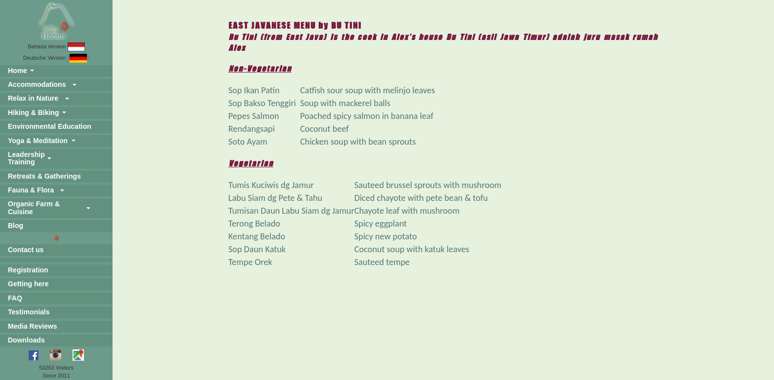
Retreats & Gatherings (44, 176)
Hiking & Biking (33, 112)
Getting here (28, 284)
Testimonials (29, 312)
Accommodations (37, 84)
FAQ (15, 298)
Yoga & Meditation (38, 141)
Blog (15, 225)
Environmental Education (49, 126)
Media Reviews (32, 326)
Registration (28, 270)
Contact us (25, 250)
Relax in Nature (33, 98)
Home (17, 71)
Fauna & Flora (31, 190)
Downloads (26, 340)
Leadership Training (26, 158)
